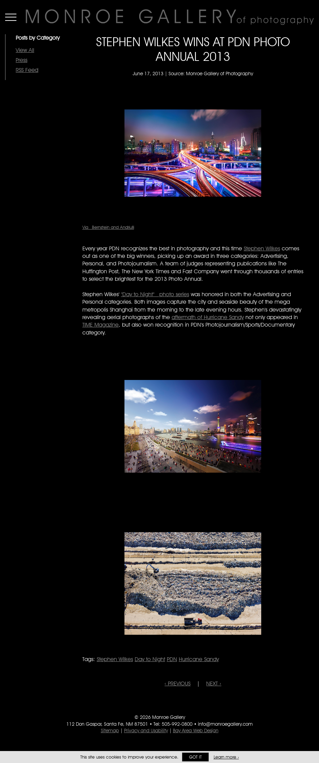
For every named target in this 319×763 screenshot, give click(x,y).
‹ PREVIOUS (177, 683)
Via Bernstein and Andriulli (108, 227)
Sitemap (110, 730)
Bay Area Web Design (195, 730)
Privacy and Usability (146, 730)
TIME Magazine (100, 324)
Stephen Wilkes (262, 248)
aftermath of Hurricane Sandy (208, 317)
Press (21, 60)
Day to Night (150, 659)
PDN (172, 659)
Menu (10, 17)
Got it (195, 757)
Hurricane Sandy (199, 659)
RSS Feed (27, 70)
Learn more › (226, 757)
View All (25, 50)
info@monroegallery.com (225, 724)
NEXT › (213, 683)
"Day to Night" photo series (155, 294)
